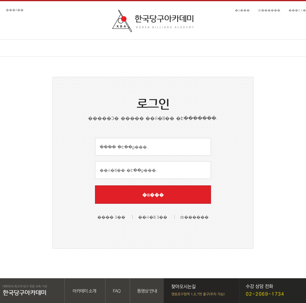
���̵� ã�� (111, 217)
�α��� (242, 10)
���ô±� (297, 10)
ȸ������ (269, 10)
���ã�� (15, 10)
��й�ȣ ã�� (152, 217)
